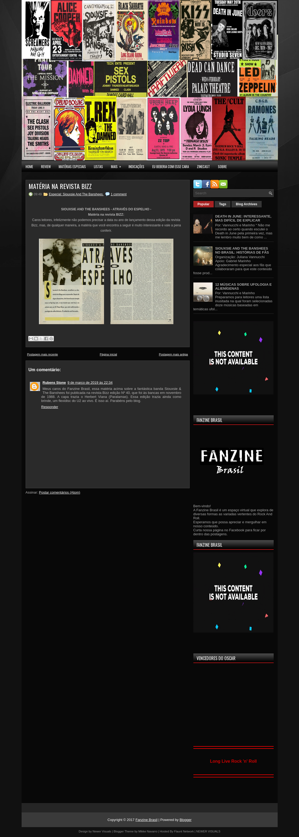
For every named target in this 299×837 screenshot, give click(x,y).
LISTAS (98, 166)
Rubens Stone (54, 383)
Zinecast (203, 166)
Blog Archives (246, 204)
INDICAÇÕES (136, 166)
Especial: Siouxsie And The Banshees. (76, 194)
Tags (222, 204)
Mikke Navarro (147, 831)
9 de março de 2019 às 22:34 (90, 383)
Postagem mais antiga (173, 354)
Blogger (186, 820)
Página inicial (108, 354)
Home (29, 166)
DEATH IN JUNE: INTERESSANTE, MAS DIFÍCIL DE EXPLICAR (243, 218)
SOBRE (222, 166)
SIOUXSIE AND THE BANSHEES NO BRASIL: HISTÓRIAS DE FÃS (242, 250)
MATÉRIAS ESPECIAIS (72, 166)
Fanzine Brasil (146, 820)
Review (46, 166)
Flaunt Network (184, 831)
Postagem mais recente (42, 354)
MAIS (118, 165)
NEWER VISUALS (208, 831)
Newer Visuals (102, 831)
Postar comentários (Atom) (59, 492)
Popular (204, 204)
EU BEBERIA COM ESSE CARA (170, 166)
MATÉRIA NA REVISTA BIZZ (60, 186)
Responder (49, 407)
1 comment (118, 194)
